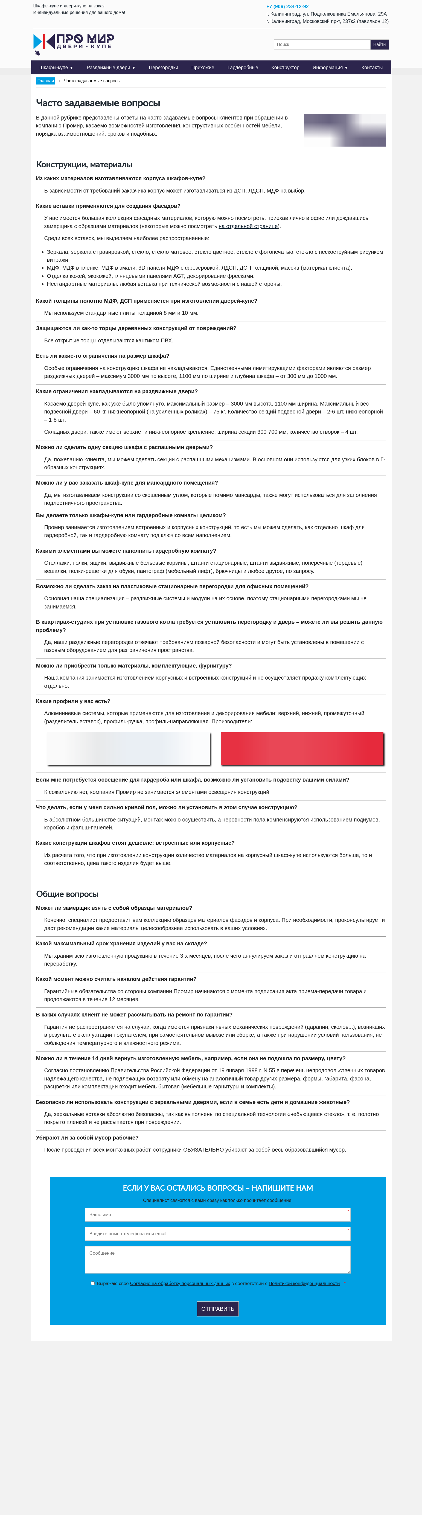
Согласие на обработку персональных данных (180, 1283)
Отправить (217, 1309)
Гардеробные (243, 67)
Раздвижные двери (111, 67)
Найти (379, 44)
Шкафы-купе (56, 67)
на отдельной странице (248, 226)
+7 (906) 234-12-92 (287, 6)
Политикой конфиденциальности (304, 1283)
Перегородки (163, 67)
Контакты (372, 67)
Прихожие (202, 67)
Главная (45, 80)
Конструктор (285, 67)
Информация (330, 67)
